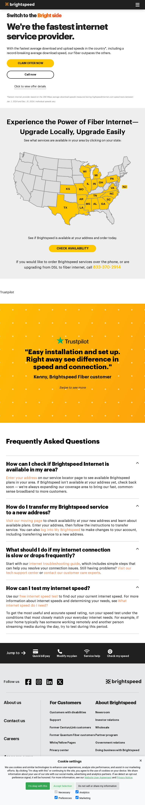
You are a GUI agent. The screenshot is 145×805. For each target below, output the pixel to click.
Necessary (62, 792)
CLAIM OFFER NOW (30, 63)
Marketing (83, 798)
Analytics (82, 792)
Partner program (106, 735)
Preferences (63, 798)
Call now (30, 74)
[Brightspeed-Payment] (41, 653)
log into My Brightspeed (60, 530)
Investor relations (107, 720)
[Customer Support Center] (92, 653)
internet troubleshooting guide (54, 563)
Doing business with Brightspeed (117, 750)
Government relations (110, 742)
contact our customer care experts (72, 572)
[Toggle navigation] (137, 4)
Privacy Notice (125, 777)
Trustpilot (7, 292)
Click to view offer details (30, 86)
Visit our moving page (24, 520)
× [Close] (141, 760)
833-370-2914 (107, 267)
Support (55, 720)
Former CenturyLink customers (70, 727)
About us (12, 703)
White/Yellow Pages (63, 742)
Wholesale (102, 727)
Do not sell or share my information (97, 786)
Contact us (14, 721)
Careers (11, 739)
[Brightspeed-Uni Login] (67, 653)
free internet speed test (38, 596)
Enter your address (21, 478)
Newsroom (102, 712)
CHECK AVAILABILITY (73, 248)
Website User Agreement (97, 777)
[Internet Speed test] (118, 653)
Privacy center (59, 750)
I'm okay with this (37, 786)
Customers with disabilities (68, 712)
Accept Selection (63, 786)
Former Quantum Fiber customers (72, 735)
